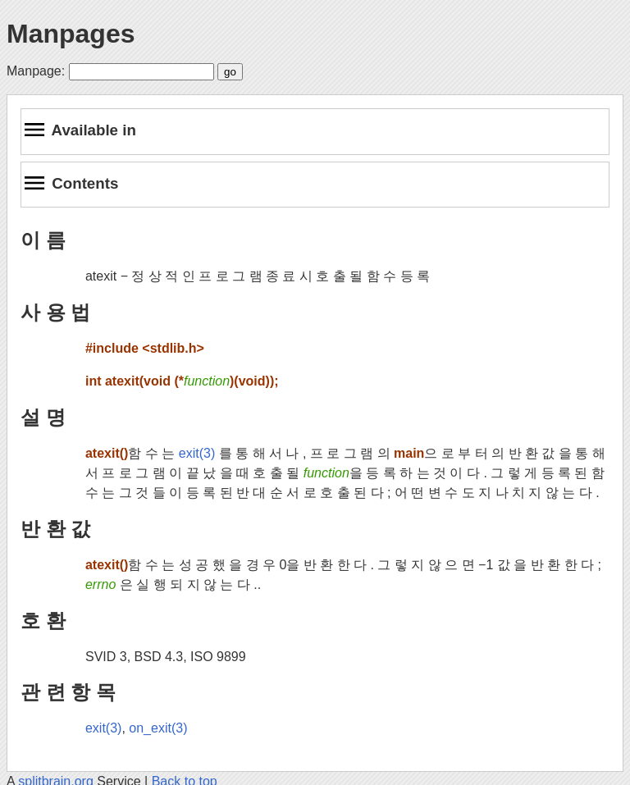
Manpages (71, 33)
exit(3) (197, 453)
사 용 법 (55, 312)
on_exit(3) (158, 728)
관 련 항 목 (68, 692)
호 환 (43, 620)
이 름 (43, 240)
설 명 (43, 417)
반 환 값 (55, 529)
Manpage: (36, 71)
